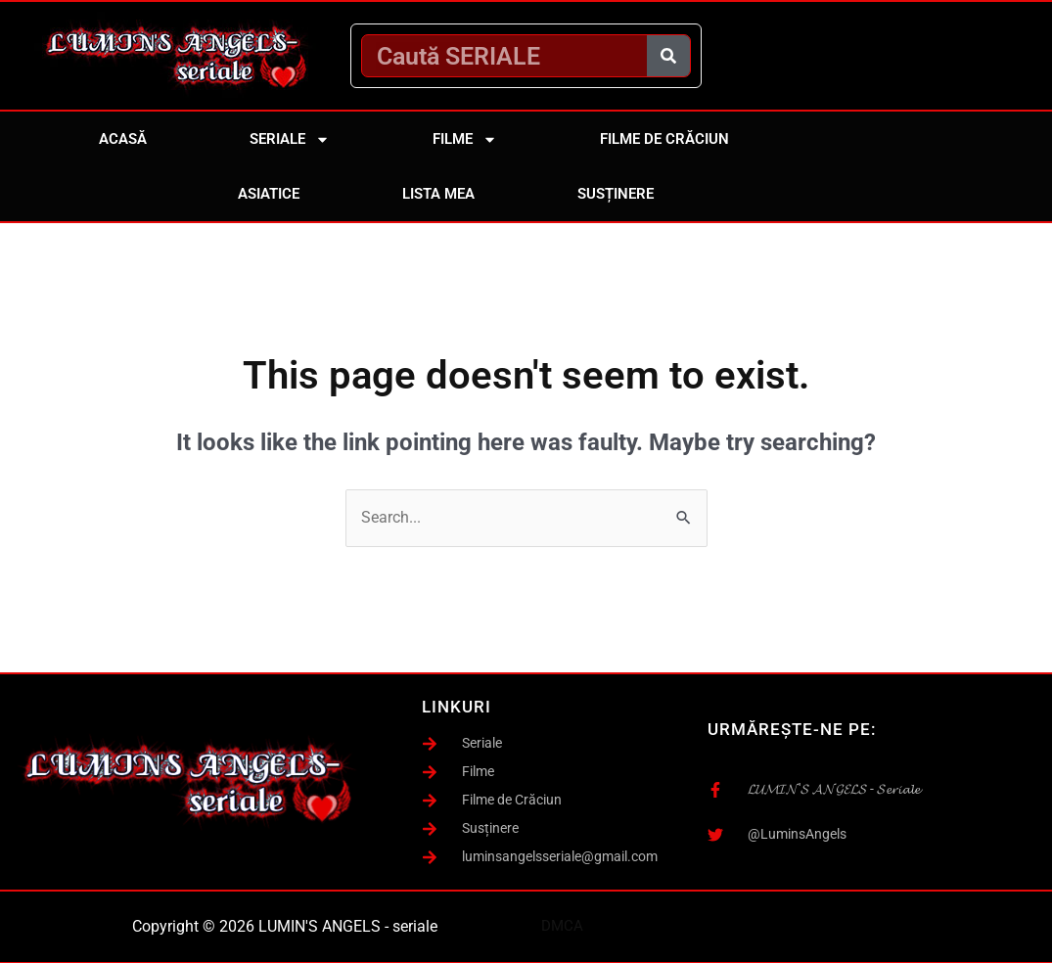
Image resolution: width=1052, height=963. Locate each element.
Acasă (123, 139)
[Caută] (668, 55)
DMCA (562, 926)
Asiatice (268, 194)
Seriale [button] (290, 139)
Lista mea (438, 194)
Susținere (615, 194)
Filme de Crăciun (664, 139)
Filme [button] (465, 139)
